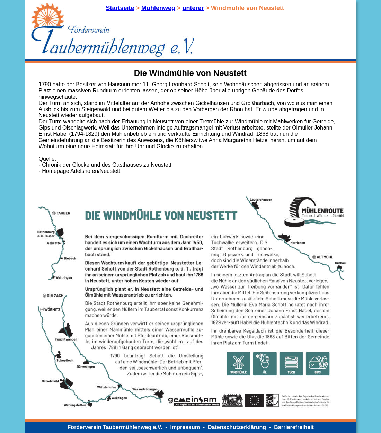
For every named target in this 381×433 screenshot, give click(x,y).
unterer (193, 8)
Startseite (120, 8)
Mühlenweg (158, 8)
